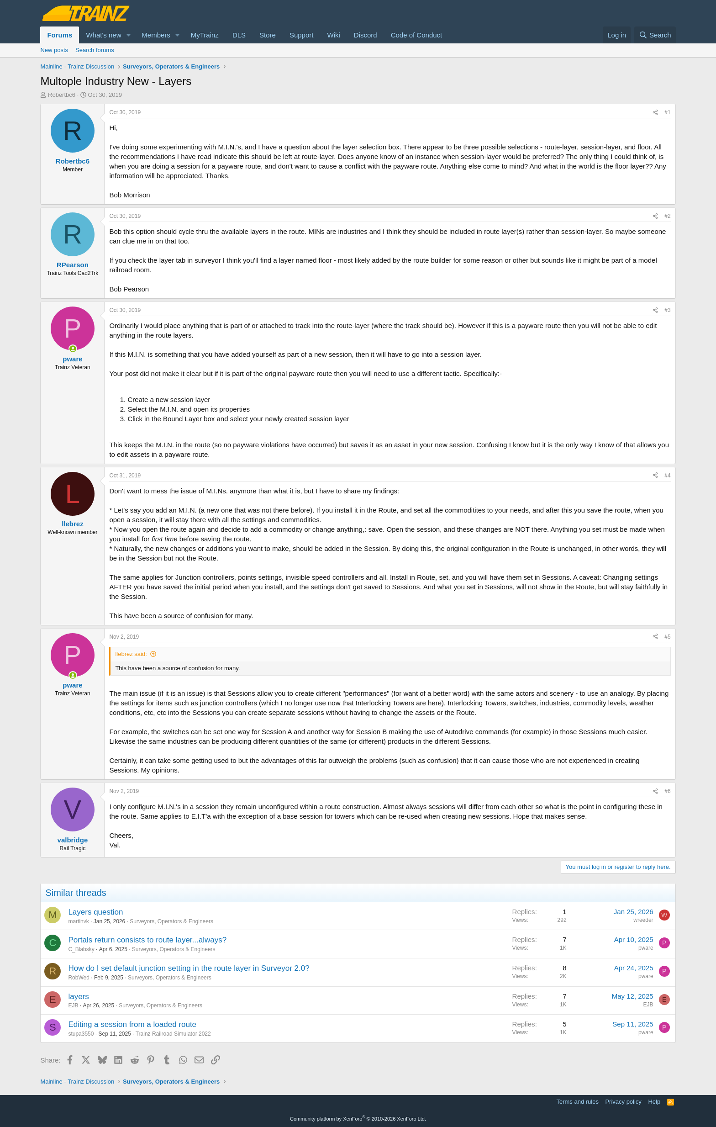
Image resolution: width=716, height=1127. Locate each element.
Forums (59, 35)
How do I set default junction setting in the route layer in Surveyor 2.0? (188, 968)
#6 (667, 791)
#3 (667, 310)
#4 (667, 475)
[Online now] (72, 348)
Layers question (95, 912)
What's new (103, 35)
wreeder (643, 920)
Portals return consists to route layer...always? (147, 940)
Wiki (333, 35)
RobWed (78, 977)
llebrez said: (131, 654)
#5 (667, 637)
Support (302, 35)
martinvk (78, 921)
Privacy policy (623, 1101)
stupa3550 (81, 1034)
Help (654, 1101)
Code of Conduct (416, 35)
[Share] (655, 112)
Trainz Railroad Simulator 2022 (173, 1034)
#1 (667, 112)
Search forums (94, 50)
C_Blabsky (81, 949)
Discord (365, 35)
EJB (73, 1005)
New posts (54, 50)
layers (78, 996)
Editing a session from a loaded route (132, 1024)
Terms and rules (577, 1101)
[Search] (655, 34)
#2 (667, 216)
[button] (128, 34)
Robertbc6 (61, 94)
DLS (239, 35)
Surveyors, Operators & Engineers (171, 921)
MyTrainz (205, 35)
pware (645, 948)
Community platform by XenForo (358, 1119)
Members (156, 35)
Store (267, 35)
